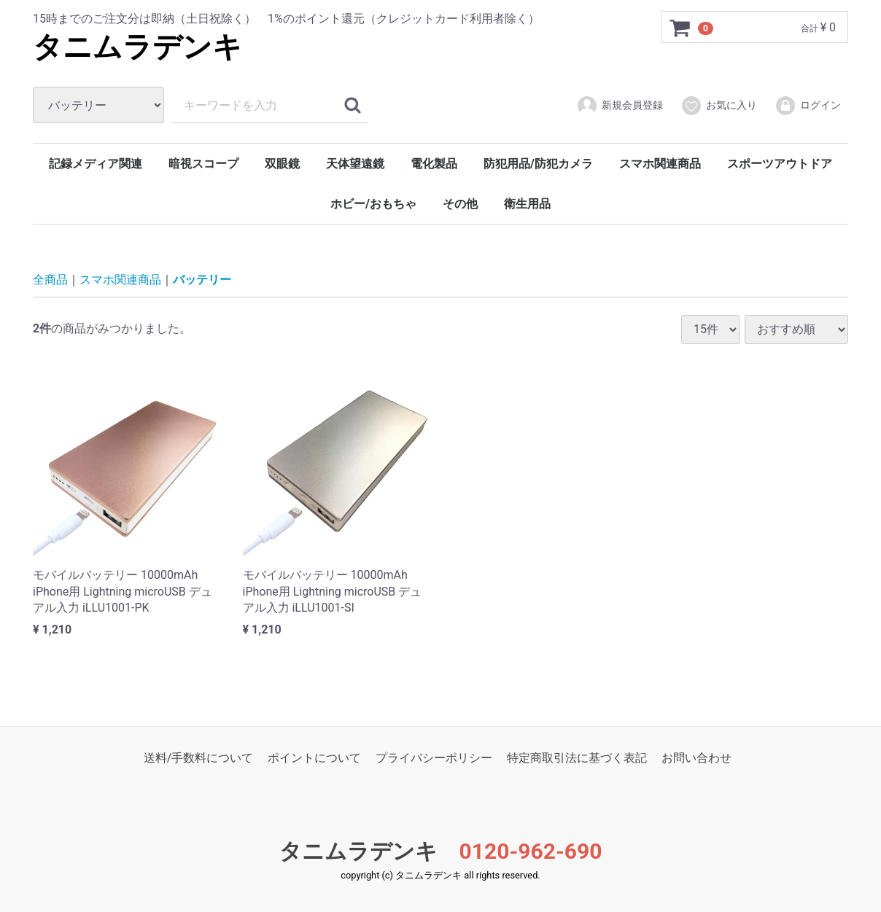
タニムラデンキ (137, 47)
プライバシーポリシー (434, 758)
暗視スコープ (203, 164)
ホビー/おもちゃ (373, 204)
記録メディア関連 (95, 164)
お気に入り (718, 106)
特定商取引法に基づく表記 (577, 758)
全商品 (50, 280)
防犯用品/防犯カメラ (538, 164)
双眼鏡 (282, 164)
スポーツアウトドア (779, 164)
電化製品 (434, 164)
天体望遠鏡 (355, 164)
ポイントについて (314, 758)
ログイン (808, 106)
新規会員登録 (619, 106)
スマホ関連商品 (660, 164)
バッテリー (202, 280)
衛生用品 (527, 204)
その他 (460, 204)
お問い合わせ (696, 758)
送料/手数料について (199, 758)
